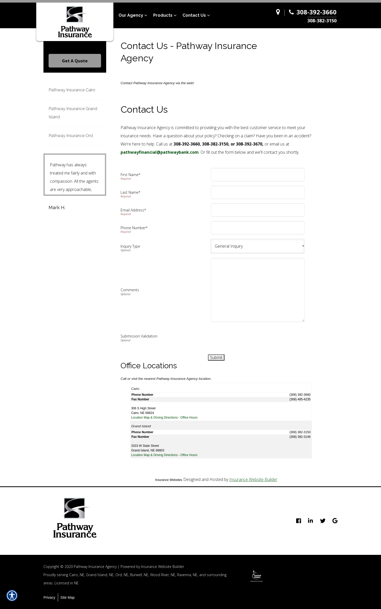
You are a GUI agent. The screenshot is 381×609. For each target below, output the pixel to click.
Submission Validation (139, 336)
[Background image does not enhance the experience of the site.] (257, 246)
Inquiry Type (130, 246)
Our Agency (131, 15)
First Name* (130, 174)
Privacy (49, 597)
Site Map (67, 597)
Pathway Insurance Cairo (72, 90)
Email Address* (133, 210)
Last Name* (130, 192)
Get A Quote (75, 61)
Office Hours (188, 417)
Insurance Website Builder (253, 479)
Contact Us (194, 15)
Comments (130, 289)
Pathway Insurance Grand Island (73, 112)
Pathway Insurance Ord (71, 135)
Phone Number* (134, 227)
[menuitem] (136, 15)
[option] (256, 576)
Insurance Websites (168, 480)
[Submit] (216, 357)
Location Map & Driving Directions (154, 417)
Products (163, 15)
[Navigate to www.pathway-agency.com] (279, 15)
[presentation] (252, 336)
